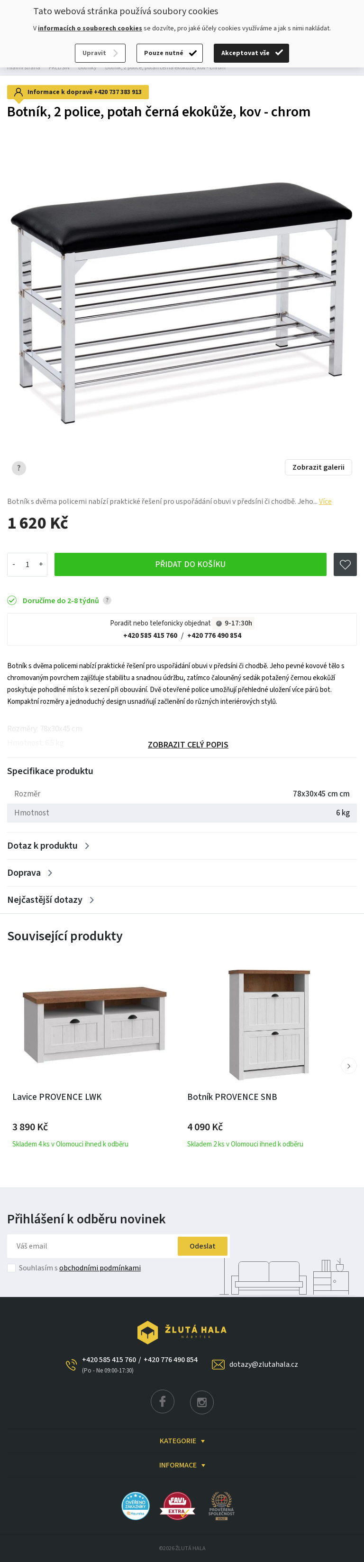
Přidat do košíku (190, 565)
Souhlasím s (80, 1268)
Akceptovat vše (245, 53)
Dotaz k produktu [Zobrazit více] (42, 845)
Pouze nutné (163, 53)
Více (325, 501)
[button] (349, 1066)
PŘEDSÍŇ (59, 68)
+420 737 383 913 (118, 92)
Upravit (94, 53)
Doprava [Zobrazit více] (24, 873)
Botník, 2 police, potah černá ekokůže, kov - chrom (165, 68)
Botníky (87, 68)
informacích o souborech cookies (90, 28)
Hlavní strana (23, 68)
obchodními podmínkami (100, 1268)
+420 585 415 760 (150, 636)
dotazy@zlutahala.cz (263, 1364)
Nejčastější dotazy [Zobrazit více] (44, 900)
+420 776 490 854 (214, 636)
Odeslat (200, 1246)
